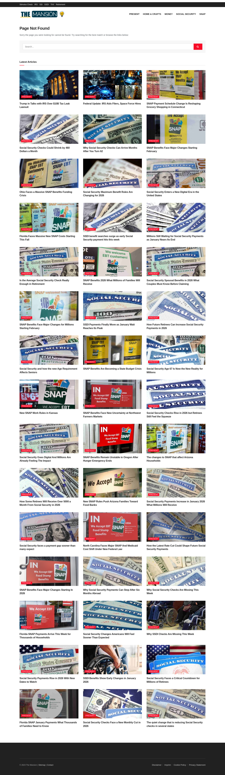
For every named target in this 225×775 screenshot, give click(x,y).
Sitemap (41, 765)
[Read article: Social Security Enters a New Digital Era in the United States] (176, 173)
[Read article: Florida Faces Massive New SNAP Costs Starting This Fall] (49, 217)
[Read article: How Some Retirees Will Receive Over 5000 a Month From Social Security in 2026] (49, 482)
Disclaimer (157, 765)
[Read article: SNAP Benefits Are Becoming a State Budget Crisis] (112, 350)
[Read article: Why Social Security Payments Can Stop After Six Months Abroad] (112, 571)
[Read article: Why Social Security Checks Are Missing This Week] (176, 571)
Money (168, 14)
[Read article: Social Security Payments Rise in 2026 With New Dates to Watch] (49, 659)
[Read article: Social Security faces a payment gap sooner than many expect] (49, 527)
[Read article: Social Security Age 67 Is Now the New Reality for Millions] (176, 350)
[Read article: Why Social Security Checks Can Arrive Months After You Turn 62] (112, 129)
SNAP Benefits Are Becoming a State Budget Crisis (112, 368)
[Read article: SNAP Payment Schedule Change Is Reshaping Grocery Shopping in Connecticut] (176, 84)
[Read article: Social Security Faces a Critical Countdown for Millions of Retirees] (176, 659)
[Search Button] (198, 47)
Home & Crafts (152, 14)
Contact (50, 765)
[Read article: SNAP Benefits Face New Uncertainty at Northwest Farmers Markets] (112, 394)
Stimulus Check (26, 4)
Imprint (168, 765)
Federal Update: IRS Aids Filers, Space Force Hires (112, 103)
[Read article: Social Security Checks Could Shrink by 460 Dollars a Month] (49, 129)
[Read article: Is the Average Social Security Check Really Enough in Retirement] (49, 261)
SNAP (202, 14)
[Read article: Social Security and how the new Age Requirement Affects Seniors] (49, 350)
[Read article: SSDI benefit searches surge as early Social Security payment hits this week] (112, 217)
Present (134, 14)
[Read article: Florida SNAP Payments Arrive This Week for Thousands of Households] (49, 615)
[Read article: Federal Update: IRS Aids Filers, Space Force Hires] (112, 84)
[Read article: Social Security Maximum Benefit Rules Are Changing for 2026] (112, 173)
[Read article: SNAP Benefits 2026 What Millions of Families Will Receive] (112, 261)
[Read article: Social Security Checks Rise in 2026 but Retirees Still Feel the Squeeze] (176, 394)
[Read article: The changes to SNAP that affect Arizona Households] (176, 438)
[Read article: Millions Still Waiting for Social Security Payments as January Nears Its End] (176, 217)
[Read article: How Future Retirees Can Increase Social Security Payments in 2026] (176, 306)
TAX (52, 4)
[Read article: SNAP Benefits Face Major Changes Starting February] (176, 129)
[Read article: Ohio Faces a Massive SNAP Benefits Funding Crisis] (49, 173)
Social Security (186, 14)
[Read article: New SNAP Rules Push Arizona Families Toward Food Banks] (112, 482)
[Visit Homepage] (43, 14)
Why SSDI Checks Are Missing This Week (170, 634)
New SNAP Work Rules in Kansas (39, 413)
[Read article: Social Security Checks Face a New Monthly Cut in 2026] (112, 703)
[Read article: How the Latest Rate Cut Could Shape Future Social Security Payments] (176, 527)
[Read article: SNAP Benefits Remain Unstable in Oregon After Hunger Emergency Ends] (112, 438)
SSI (40, 4)
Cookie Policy (180, 765)
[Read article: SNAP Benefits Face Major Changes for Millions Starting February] (49, 306)
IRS (36, 4)
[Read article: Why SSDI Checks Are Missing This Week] (176, 615)
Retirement (60, 4)
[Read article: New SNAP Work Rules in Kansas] (49, 394)
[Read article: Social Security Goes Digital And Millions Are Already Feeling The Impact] (49, 438)
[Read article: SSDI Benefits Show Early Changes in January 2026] (112, 659)
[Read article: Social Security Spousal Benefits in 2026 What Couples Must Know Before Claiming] (176, 261)
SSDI (46, 4)
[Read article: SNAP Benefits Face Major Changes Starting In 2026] (49, 571)
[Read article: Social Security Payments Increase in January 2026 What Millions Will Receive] (176, 482)
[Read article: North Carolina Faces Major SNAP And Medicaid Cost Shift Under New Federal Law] (112, 527)
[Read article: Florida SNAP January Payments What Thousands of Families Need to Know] (49, 703)
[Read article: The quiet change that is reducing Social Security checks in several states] (176, 703)
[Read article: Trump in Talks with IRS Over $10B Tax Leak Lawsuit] (49, 84)
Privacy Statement (197, 765)
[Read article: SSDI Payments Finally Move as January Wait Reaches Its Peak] (112, 306)
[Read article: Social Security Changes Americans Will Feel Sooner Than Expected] (112, 615)
